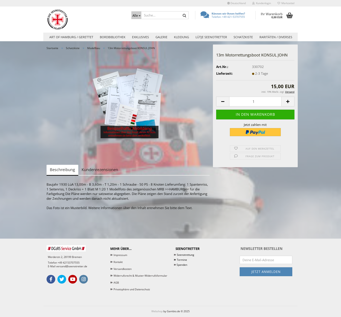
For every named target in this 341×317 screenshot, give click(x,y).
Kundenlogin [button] (261, 3)
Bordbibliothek (112, 37)
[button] (236, 3)
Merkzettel (285, 3)
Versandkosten (123, 269)
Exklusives (140, 37)
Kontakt (118, 262)
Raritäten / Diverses (275, 37)
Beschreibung (62, 169)
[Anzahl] (255, 101)
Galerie (161, 37)
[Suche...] (136, 15)
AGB (116, 282)
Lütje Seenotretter (211, 37)
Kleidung (181, 37)
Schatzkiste (243, 37)
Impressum (120, 255)
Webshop (157, 311)
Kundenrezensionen (100, 169)
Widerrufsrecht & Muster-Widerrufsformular (140, 275)
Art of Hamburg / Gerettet (71, 37)
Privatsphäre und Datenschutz (132, 289)
